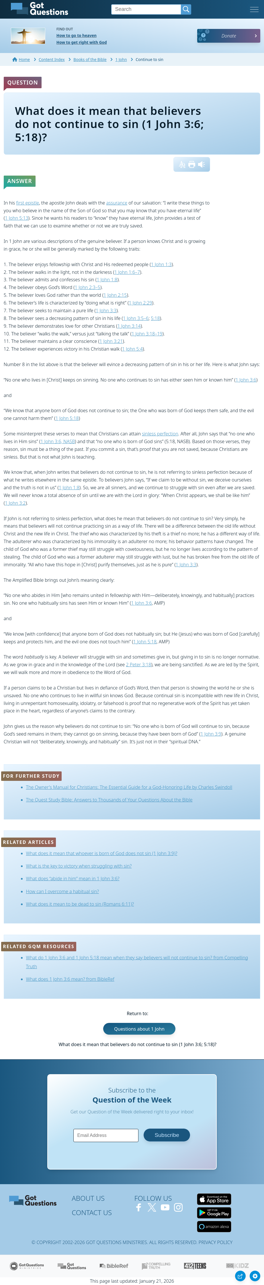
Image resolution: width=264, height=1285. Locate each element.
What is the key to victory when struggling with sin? (79, 866)
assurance (117, 203)
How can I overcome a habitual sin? (62, 891)
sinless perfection (160, 434)
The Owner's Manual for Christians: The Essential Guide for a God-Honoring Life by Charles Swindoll (129, 787)
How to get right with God (81, 42)
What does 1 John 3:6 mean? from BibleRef (70, 979)
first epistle (27, 203)
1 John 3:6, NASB (57, 441)
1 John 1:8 (107, 279)
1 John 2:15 (115, 295)
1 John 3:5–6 (135, 318)
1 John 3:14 (128, 326)
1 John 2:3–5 (87, 287)
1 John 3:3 (106, 310)
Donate (229, 36)
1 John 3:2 (15, 503)
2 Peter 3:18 (138, 664)
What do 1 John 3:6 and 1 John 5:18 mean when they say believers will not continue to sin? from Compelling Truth (137, 962)
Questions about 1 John (139, 1029)
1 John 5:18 (67, 418)
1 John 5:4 (132, 349)
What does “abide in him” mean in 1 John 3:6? (73, 878)
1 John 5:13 (16, 218)
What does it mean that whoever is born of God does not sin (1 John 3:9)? (101, 853)
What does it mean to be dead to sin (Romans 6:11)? (80, 904)
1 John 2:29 (140, 303)
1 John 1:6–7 (127, 272)
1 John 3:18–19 (147, 334)
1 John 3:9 (211, 734)
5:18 (155, 318)
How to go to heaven (76, 35)
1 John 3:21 (111, 341)
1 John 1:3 (161, 264)
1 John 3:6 (246, 380)
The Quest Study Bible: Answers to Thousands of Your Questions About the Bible (109, 800)
